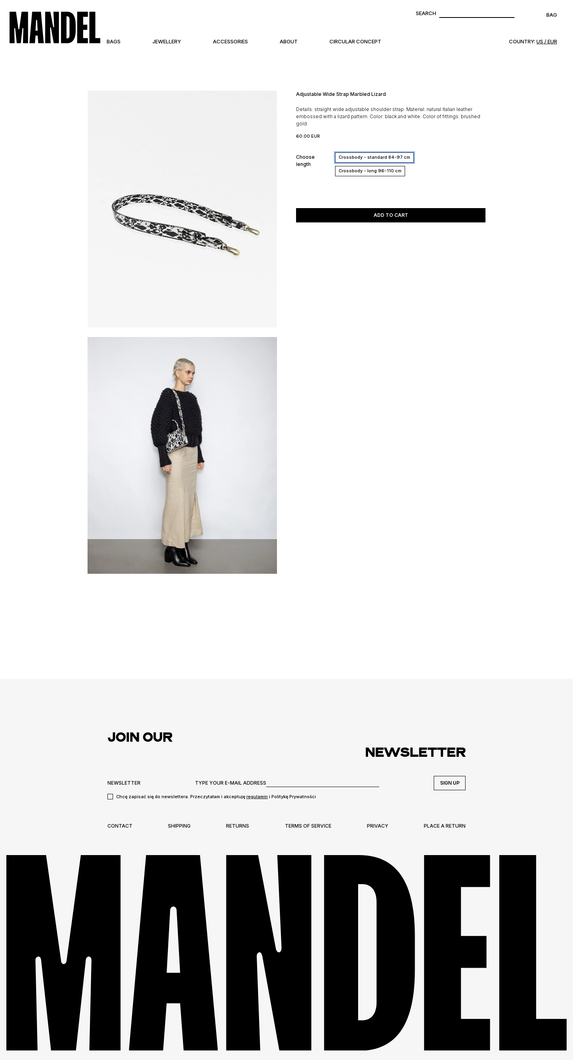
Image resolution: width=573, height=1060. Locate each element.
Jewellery (166, 41)
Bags (114, 41)
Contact (120, 826)
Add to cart (391, 215)
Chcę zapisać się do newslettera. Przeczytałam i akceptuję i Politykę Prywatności (216, 796)
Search (426, 13)
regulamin (257, 796)
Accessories (230, 41)
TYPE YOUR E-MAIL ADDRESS (230, 783)
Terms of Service (308, 826)
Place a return (445, 826)
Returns (237, 826)
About (289, 41)
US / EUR (546, 41)
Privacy (377, 826)
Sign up (450, 783)
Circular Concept (355, 41)
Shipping (179, 826)
